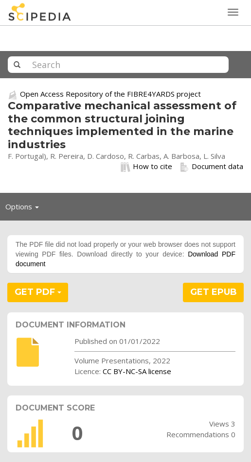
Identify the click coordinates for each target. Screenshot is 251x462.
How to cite (146, 166)
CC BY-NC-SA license (137, 371)
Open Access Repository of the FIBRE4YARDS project (110, 94)
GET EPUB (213, 292)
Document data (211, 166)
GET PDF (38, 292)
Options (24, 209)
